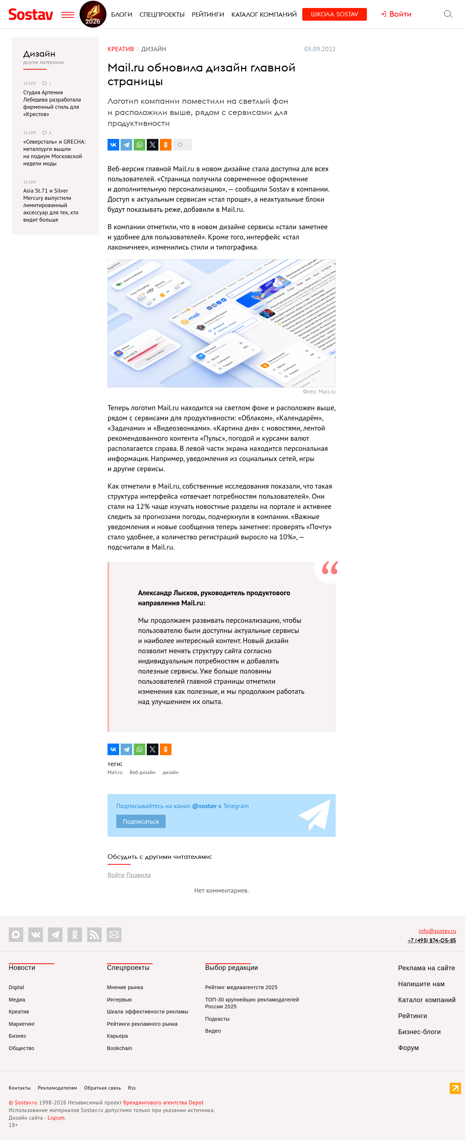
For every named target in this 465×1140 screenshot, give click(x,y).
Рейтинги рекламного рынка (142, 1024)
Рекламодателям (57, 1088)
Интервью (119, 1000)
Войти (116, 875)
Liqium (56, 1117)
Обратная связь (102, 1088)
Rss (132, 1088)
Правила (138, 875)
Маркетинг (22, 1024)
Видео (213, 1031)
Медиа (17, 1000)
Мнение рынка (125, 987)
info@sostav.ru (437, 930)
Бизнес (18, 1036)
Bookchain (119, 1048)
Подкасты (217, 1019)
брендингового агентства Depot (163, 1102)
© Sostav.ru (23, 1102)
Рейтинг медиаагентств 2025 (241, 987)
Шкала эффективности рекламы (147, 1012)
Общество (22, 1048)
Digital (16, 987)
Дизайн (39, 53)
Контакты (20, 1088)
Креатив (19, 1012)
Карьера (117, 1036)
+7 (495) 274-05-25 (432, 940)
